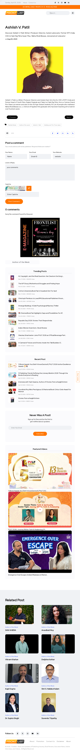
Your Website (57, 152)
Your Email (32, 152)
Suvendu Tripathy (49, 718)
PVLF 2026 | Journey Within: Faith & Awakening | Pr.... (27, 529)
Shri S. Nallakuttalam (50, 689)
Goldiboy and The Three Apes (52, 125)
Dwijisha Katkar (48, 659)
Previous (12, 117)
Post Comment (14, 201)
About (25, 3)
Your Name (8, 152)
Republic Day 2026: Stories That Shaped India (35, 321)
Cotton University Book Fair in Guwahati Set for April (37, 291)
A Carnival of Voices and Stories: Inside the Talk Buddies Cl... (40, 343)
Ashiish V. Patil (37, 125)
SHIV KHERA (10, 630)
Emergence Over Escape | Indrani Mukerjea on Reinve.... (28, 575)
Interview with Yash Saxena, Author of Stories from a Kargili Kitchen (42, 382)
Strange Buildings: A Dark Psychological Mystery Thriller (38, 306)
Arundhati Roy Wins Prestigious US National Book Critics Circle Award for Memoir (44, 390)
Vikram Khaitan (11, 659)
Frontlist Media (12, 125)
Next (69, 117)
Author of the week (24, 125)
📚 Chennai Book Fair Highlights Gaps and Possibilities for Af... (40, 313)
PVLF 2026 (78, 377)
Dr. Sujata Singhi (12, 718)
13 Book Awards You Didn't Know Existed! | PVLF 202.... (27, 491)
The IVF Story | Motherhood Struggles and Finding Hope (39, 284)
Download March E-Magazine (40, 7)
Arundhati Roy (48, 630)
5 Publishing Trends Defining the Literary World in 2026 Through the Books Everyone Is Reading (43, 374)
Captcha (8, 184)
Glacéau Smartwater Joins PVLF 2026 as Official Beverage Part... (42, 335)
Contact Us (32, 3)
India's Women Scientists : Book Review (32, 328)
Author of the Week (11, 627)
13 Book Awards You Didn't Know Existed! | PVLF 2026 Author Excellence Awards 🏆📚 (44, 365)
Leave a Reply (10, 163)
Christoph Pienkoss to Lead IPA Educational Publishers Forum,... (41, 298)
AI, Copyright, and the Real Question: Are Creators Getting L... (41, 276)
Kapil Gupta (10, 689)
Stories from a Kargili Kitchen (28, 398)
